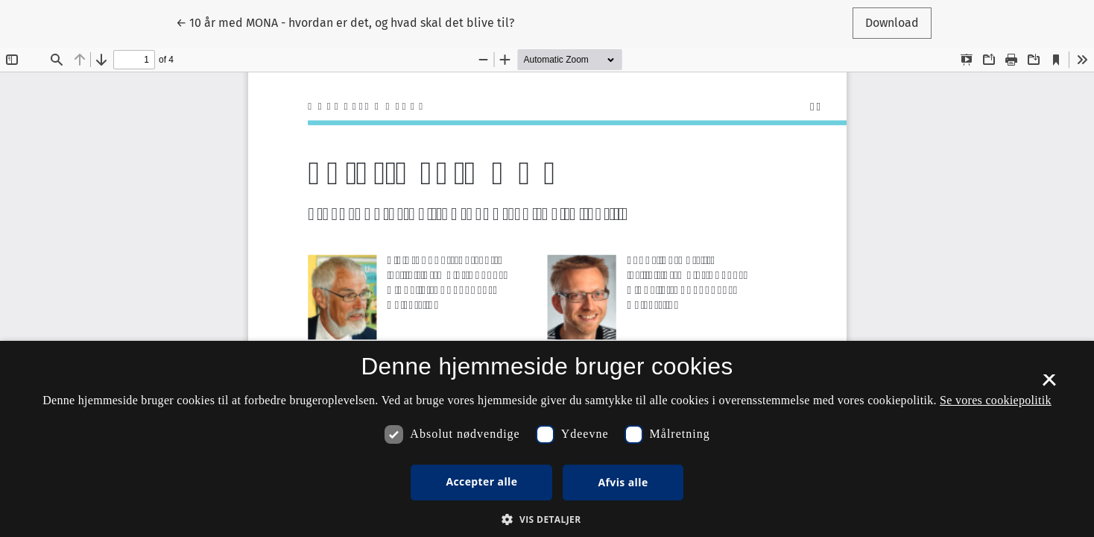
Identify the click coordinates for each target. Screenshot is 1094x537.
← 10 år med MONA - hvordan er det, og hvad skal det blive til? (345, 21)
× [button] (1048, 384)
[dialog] (547, 439)
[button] (547, 519)
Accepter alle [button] (481, 481)
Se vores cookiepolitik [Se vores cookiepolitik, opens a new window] (996, 400)
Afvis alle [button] (623, 482)
